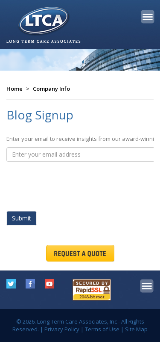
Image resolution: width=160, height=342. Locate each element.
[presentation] (71, 182)
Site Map (136, 329)
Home (14, 88)
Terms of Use (102, 329)
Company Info (51, 88)
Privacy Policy (61, 329)
